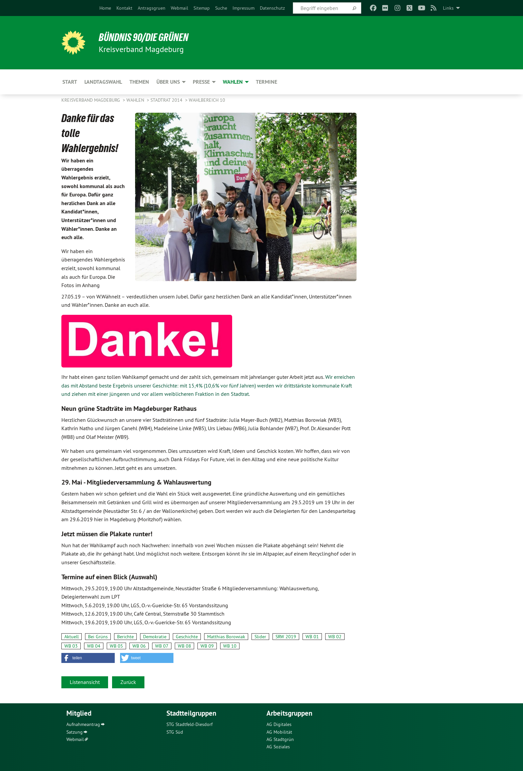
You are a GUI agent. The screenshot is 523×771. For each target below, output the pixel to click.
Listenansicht (85, 682)
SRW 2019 (286, 637)
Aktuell (71, 637)
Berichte (125, 637)
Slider (260, 637)
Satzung (74, 732)
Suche (221, 8)
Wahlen (135, 100)
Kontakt (124, 8)
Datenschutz (272, 8)
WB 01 (312, 637)
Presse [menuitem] (201, 81)
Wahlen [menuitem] (233, 81)
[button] (88, 658)
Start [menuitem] (69, 81)
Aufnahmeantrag (83, 724)
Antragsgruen (151, 8)
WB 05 (116, 646)
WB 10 (229, 646)
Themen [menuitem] (139, 81)
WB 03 (71, 646)
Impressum (243, 8)
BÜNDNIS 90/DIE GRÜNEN (143, 37)
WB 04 (93, 646)
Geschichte (187, 637)
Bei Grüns (98, 637)
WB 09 (207, 646)
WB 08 (184, 646)
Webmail (179, 8)
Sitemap (201, 8)
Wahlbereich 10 (207, 100)
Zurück (128, 682)
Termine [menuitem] (266, 81)
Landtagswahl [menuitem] (103, 81)
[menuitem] (105, 8)
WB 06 (139, 646)
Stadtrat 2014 (167, 100)
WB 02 (335, 637)
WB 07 (161, 646)
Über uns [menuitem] (168, 81)
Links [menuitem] (448, 8)
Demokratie (154, 637)
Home (105, 8)
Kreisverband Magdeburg (91, 100)
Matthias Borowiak (226, 637)
